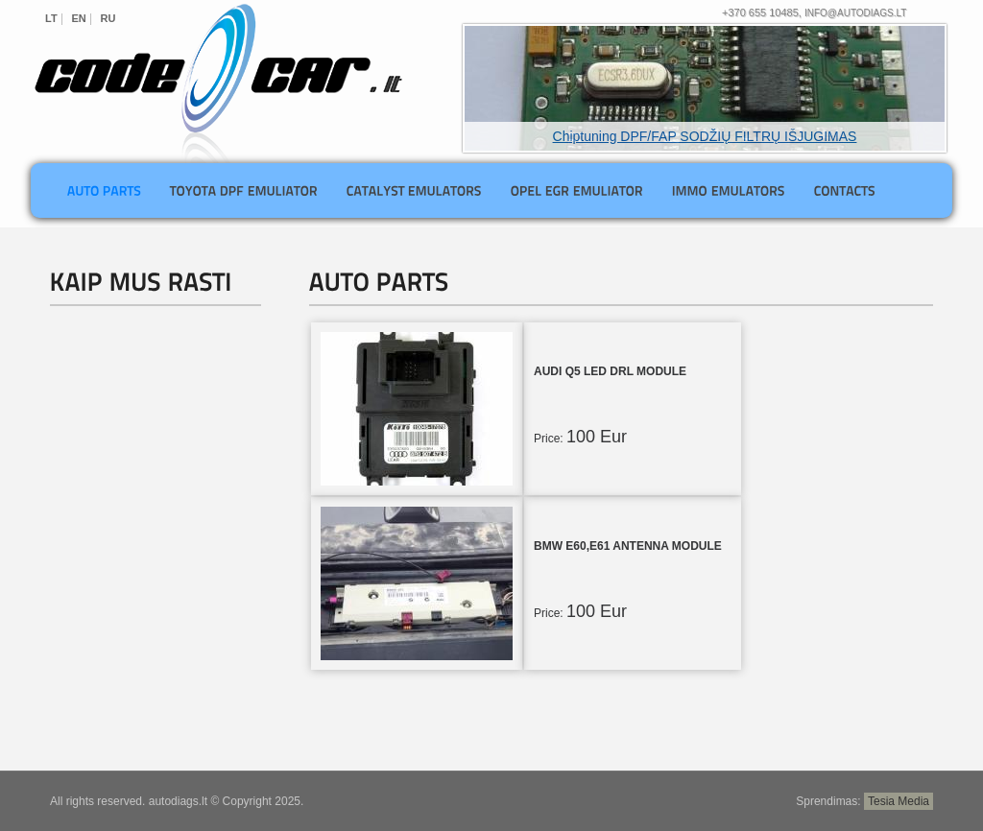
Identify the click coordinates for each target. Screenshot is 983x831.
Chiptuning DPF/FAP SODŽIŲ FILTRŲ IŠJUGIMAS (705, 136)
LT (51, 18)
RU (108, 18)
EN (78, 18)
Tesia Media (898, 801)
